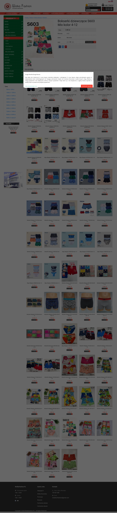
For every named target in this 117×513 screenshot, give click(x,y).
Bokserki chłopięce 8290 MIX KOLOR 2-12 (104, 284)
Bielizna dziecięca (38, 17)
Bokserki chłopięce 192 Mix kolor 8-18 (52, 378)
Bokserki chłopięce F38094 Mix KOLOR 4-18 (51, 127)
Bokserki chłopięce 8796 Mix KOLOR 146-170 (87, 315)
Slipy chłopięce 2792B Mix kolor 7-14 (69, 157)
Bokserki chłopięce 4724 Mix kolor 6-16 (34, 315)
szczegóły (13, 129)
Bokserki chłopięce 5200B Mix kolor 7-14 (52, 189)
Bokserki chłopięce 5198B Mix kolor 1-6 (34, 252)
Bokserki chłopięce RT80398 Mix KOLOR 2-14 (34, 158)
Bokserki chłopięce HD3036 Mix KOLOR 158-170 (34, 95)
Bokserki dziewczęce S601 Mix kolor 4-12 (52, 440)
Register (111, 5)
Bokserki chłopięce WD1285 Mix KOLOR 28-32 (69, 127)
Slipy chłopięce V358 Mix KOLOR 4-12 (69, 345)
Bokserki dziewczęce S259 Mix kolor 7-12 (52, 472)
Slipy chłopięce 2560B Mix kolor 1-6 (69, 251)
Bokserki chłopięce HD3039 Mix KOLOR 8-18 (52, 95)
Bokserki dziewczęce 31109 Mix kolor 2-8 (69, 378)
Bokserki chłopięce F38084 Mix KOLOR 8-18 (34, 127)
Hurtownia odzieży (42, 503)
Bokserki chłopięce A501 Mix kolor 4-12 (104, 378)
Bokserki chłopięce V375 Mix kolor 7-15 (104, 409)
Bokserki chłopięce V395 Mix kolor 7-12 (69, 409)
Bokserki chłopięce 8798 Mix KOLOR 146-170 (52, 315)
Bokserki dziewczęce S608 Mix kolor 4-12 (104, 440)
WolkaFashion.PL (30, 511)
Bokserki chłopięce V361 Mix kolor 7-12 (87, 409)
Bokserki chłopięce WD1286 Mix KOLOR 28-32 (87, 127)
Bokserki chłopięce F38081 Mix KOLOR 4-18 (104, 95)
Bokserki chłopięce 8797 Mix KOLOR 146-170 (69, 315)
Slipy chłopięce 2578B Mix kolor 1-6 (87, 251)
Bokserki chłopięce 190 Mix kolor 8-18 (104, 346)
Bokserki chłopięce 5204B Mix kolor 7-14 (87, 189)
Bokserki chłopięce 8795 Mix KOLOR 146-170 (104, 315)
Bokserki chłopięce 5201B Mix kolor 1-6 (104, 221)
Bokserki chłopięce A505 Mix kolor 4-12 (34, 409)
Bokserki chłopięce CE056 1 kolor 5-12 (104, 127)
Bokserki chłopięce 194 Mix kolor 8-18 (34, 378)
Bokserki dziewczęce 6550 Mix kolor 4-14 (52, 346)
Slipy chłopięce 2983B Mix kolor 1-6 (52, 283)
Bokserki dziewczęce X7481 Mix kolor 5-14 (87, 378)
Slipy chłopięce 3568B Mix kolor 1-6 (34, 283)
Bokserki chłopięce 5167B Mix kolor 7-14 (34, 221)
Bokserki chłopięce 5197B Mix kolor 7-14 (69, 189)
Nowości (39, 500)
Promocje (40, 497)
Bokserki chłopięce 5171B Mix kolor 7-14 (52, 221)
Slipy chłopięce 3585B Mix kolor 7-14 (104, 157)
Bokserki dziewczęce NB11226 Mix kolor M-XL (69, 472)
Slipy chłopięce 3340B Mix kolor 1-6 (104, 251)
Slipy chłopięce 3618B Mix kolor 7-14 (87, 157)
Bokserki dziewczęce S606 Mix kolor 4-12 (87, 440)
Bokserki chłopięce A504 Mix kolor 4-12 (52, 409)
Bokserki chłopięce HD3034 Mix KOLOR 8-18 (87, 95)
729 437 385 (55, 492)
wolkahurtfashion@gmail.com (60, 497)
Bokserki (45, 17)
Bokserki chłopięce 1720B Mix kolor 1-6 (87, 221)
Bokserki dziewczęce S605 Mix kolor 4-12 (34, 472)
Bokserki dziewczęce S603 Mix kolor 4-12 (69, 440)
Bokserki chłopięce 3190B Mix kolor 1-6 (52, 252)
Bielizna (31, 17)
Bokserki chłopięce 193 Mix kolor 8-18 (87, 346)
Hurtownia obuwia (42, 506)
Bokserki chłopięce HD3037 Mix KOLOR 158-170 (69, 95)
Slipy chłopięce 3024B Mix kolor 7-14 (52, 157)
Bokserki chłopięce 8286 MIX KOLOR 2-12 (69, 284)
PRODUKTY (40, 491)
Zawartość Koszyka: (92, 4)
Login (106, 5)
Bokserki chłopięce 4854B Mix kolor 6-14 (69, 221)
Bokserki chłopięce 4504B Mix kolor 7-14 (104, 189)
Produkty (27, 17)
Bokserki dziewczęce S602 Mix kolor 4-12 (34, 440)
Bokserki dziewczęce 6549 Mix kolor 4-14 (34, 346)
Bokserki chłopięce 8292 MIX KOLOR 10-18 (87, 284)
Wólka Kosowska (42, 494)
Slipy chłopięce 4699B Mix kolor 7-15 (34, 188)
